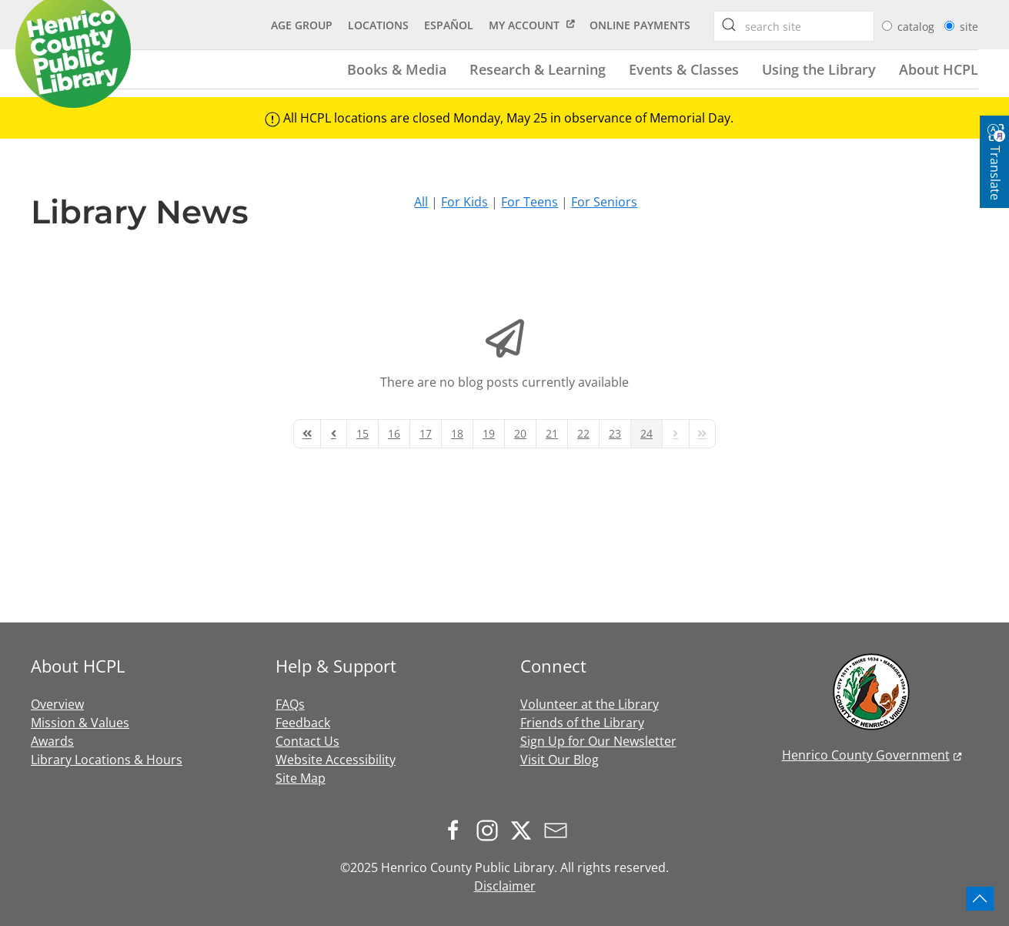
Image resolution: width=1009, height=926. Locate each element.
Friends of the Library (582, 722)
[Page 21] (552, 433)
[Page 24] (646, 433)
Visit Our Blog (559, 759)
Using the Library (819, 69)
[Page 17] (425, 433)
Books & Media (396, 69)
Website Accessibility (336, 759)
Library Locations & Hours (106, 759)
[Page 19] (489, 433)
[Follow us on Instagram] (491, 828)
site (969, 26)
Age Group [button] (301, 25)
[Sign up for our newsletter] (559, 828)
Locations (378, 25)
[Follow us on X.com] (525, 828)
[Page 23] (615, 433)
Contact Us (307, 741)
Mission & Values (80, 722)
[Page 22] (583, 433)
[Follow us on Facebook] (457, 828)
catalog (917, 26)
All (421, 201)
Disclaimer (505, 885)
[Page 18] (457, 433)
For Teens (529, 201)
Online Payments (640, 25)
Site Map (301, 778)
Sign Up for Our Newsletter (598, 741)
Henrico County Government (866, 755)
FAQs (290, 704)
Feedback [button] (303, 722)
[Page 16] (394, 433)
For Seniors (604, 201)
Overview (57, 704)
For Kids (464, 201)
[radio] (887, 26)
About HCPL (938, 69)
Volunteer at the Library (589, 704)
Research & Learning (537, 69)
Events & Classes (684, 69)
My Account (524, 25)
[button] (980, 899)
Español (448, 25)
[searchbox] (728, 25)
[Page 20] (520, 433)
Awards (52, 741)
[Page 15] (362, 433)
